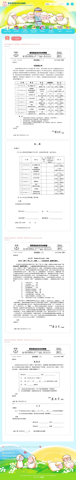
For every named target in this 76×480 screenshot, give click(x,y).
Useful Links (69, 30)
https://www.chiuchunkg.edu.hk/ (14, 459)
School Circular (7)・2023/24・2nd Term (23, 238)
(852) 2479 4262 (9, 450)
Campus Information (51, 31)
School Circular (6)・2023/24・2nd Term (23, 340)
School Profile (7, 30)
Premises (42, 30)
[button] (16, 39)
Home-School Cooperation (33, 31)
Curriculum (16, 30)
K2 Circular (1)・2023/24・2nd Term (21, 44)
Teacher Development (24, 31)
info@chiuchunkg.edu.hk (11, 456)
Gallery (60, 30)
